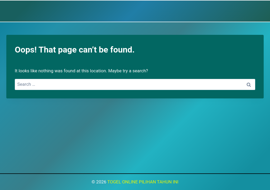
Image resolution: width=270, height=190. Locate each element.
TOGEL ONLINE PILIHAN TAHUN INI (143, 181)
